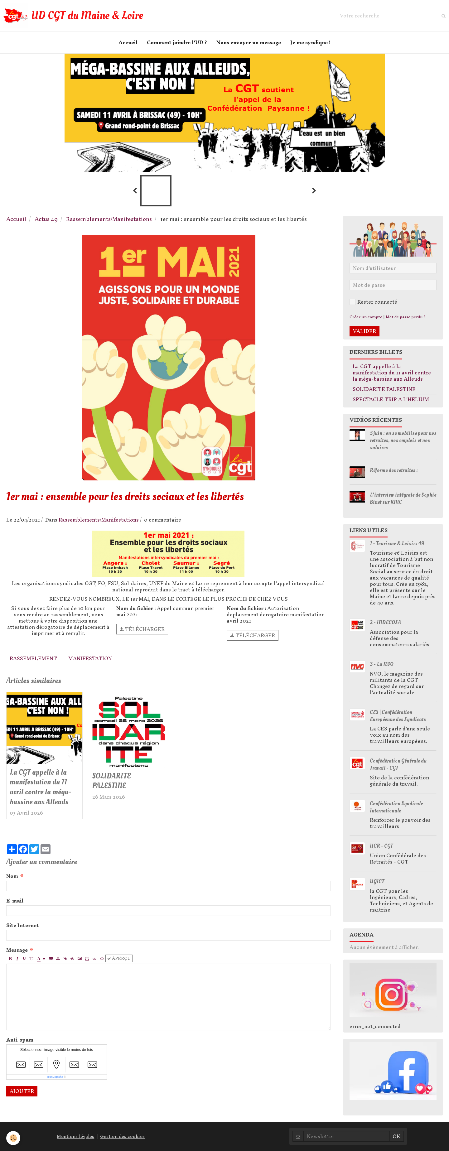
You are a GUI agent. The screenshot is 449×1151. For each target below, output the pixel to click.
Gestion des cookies (122, 1136)
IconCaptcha (55, 1076)
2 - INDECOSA (385, 622)
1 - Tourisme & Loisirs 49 (397, 543)
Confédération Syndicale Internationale (396, 807)
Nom (12, 876)
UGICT (377, 881)
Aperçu (119, 958)
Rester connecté (373, 301)
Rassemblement (33, 658)
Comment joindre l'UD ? (177, 42)
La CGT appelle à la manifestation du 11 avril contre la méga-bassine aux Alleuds (40, 787)
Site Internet (22, 925)
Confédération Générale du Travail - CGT (398, 764)
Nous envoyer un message (248, 42)
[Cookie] (13, 1138)
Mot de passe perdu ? (406, 316)
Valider (364, 331)
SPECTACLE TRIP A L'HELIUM (391, 399)
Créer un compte (366, 316)
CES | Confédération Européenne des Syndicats (398, 716)
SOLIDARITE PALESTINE (111, 781)
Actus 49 (46, 219)
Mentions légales (75, 1136)
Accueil (128, 42)
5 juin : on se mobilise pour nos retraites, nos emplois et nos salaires (403, 440)
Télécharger (142, 629)
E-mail (14, 901)
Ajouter (22, 1091)
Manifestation (90, 658)
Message (17, 950)
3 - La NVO (381, 664)
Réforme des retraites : (394, 470)
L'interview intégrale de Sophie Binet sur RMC (403, 498)
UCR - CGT (381, 846)
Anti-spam (19, 1040)
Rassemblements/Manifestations (109, 219)
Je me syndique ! (310, 42)
